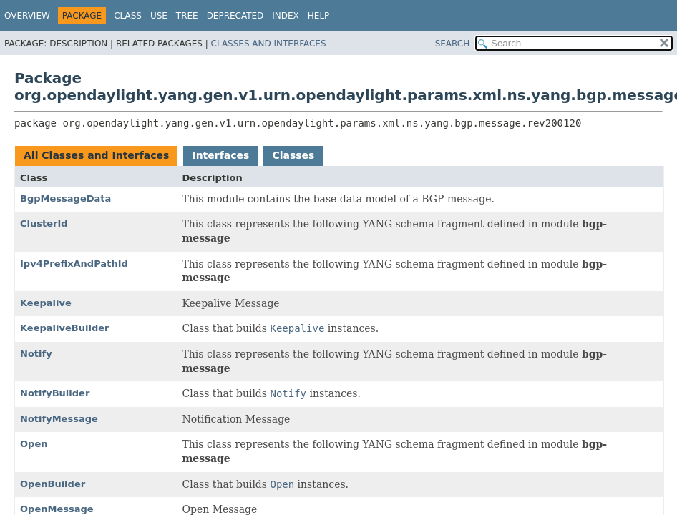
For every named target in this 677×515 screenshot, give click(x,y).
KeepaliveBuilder (64, 328)
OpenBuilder (52, 484)
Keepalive (46, 303)
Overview (27, 16)
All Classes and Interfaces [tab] (96, 155)
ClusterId (44, 223)
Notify (36, 353)
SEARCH (452, 44)
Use (158, 16)
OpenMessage (57, 509)
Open (33, 443)
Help (319, 16)
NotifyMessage (59, 418)
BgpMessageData (65, 198)
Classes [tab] (293, 155)
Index (285, 16)
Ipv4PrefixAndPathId (74, 263)
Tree (187, 16)
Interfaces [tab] (220, 155)
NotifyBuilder (54, 393)
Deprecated (235, 16)
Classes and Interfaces (268, 44)
